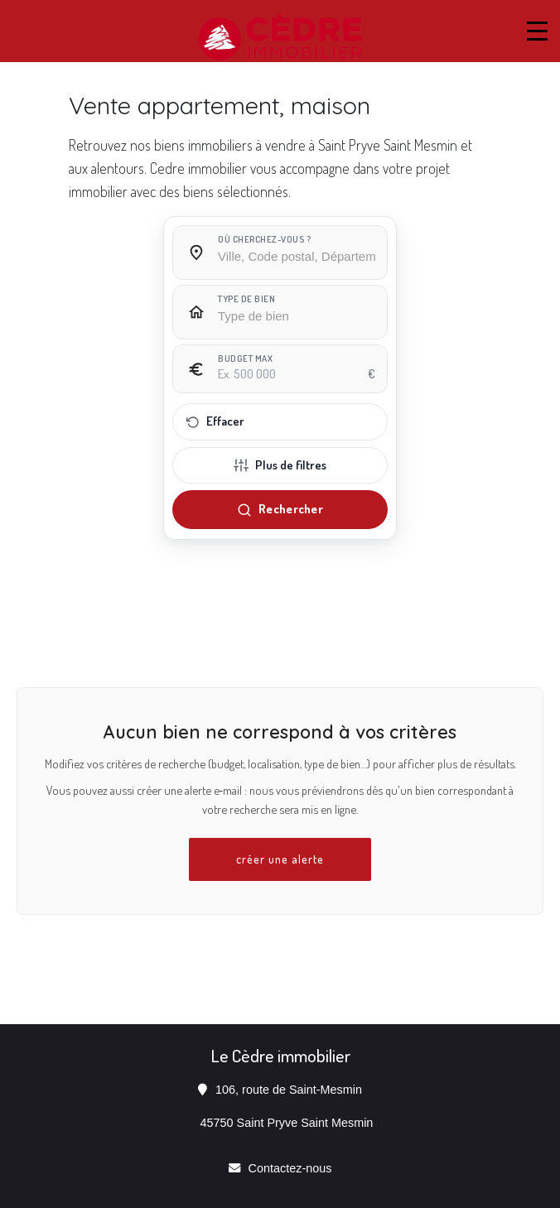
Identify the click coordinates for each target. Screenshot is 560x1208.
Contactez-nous (290, 1168)
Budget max (245, 358)
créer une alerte (280, 858)
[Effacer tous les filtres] (280, 421)
